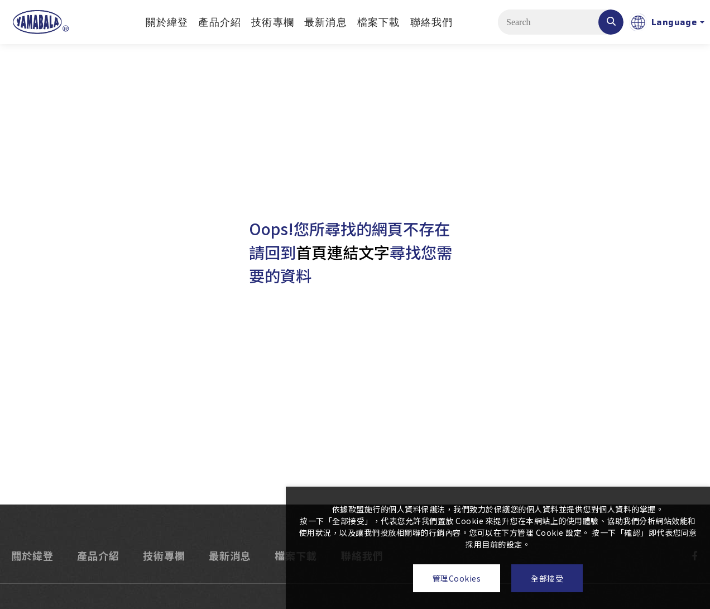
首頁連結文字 (343, 252)
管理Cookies (457, 578)
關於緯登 (167, 22)
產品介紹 (219, 22)
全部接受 (547, 578)
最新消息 (325, 22)
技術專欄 (272, 22)
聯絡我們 (431, 22)
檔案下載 (378, 22)
